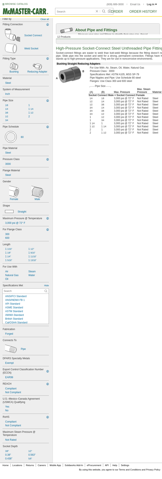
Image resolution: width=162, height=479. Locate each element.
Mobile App (55, 465)
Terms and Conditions (130, 469)
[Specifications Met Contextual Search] (25, 291)
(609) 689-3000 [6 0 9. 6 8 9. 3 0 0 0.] (115, 4)
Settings (125, 465)
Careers (42, 465)
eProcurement (94, 465)
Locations (17, 465)
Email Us (135, 4)
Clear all (45, 19)
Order (117, 11)
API (107, 465)
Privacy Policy (153, 469)
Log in (152, 4)
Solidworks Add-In (74, 465)
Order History (143, 11)
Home (5, 465)
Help (115, 465)
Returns (30, 465)
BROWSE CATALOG (16, 4)
